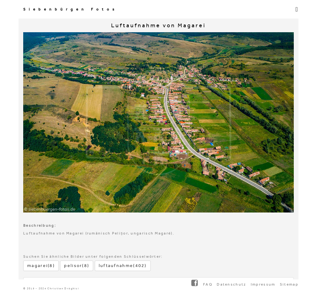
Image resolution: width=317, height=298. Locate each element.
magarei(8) (41, 265)
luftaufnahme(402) (123, 265)
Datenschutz (231, 284)
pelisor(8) (76, 265)
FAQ (207, 284)
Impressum (263, 284)
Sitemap (289, 284)
